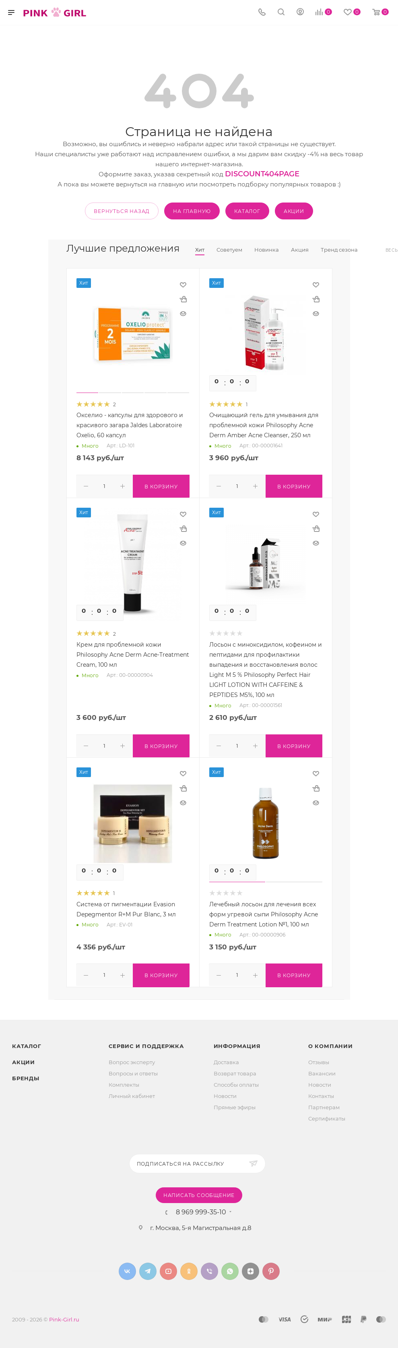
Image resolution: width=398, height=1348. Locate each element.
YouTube (168, 1269)
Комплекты (124, 1082)
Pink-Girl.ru (64, 1317)
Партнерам (324, 1105)
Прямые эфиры (235, 1105)
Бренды (25, 1076)
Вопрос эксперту (132, 1059)
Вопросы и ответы (133, 1071)
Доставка (226, 1059)
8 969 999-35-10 (201, 1210)
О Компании (330, 1043)
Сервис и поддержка (146, 1043)
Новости (225, 1093)
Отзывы (318, 1059)
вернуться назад (122, 211)
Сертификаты (326, 1116)
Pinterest (271, 1269)
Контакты (321, 1093)
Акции (23, 1059)
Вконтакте (127, 1269)
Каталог (26, 1043)
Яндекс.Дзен (250, 1269)
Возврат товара (235, 1071)
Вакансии (322, 1071)
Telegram (148, 1269)
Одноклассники (189, 1269)
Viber (209, 1269)
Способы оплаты (236, 1082)
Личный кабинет (132, 1093)
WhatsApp (230, 1269)
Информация (237, 1043)
